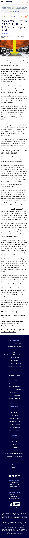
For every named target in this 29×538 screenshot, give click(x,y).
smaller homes (12, 236)
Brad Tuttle (7, 35)
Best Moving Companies (14, 366)
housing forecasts (7, 133)
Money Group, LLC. (16, 513)
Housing (3, 16)
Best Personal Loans (14, 383)
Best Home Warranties (14, 398)
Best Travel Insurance (14, 427)
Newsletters (14, 410)
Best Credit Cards (14, 357)
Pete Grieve (6, 33)
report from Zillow (14, 77)
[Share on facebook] (10, 476)
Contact (14, 441)
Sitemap (14, 464)
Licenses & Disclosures (14, 459)
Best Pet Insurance (14, 430)
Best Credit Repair (14, 381)
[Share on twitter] (13, 476)
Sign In (25, 1)
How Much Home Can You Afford (14, 349)
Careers (14, 467)
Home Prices (12, 16)
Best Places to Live (14, 421)
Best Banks (14, 360)
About (14, 439)
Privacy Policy (14, 447)
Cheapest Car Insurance (14, 389)
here (21, 533)
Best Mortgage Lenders (14, 346)
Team (14, 444)
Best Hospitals (14, 418)
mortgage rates (6, 71)
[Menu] (2, 2)
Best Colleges (14, 415)
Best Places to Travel (14, 424)
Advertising (14, 462)
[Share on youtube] (19, 476)
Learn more (16, 11)
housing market (16, 209)
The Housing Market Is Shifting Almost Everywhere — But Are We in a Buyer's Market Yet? (14, 324)
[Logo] (9, 2)
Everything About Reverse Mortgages (14, 354)
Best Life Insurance (14, 395)
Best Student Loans (14, 375)
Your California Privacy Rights (15, 456)
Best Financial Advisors (14, 401)
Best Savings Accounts (14, 363)
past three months (20, 244)
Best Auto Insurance (14, 386)
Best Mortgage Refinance (14, 352)
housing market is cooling (10, 242)
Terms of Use (14, 450)
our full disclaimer (20, 527)
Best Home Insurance (14, 392)
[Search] (4, 2)
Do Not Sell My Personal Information (14, 453)
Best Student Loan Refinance (14, 378)
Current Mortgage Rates (14, 343)
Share (24, 16)
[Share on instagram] (16, 476)
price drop (20, 250)
